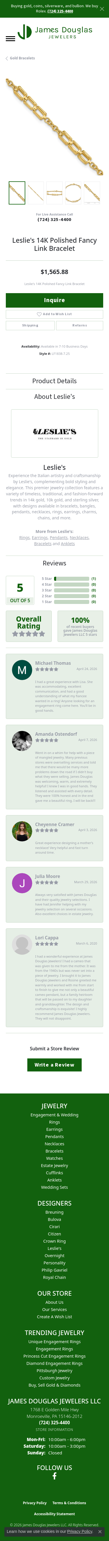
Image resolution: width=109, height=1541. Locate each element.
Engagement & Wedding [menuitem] (54, 1115)
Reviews (54, 563)
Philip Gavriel (54, 1270)
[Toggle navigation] (10, 38)
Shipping (30, 325)
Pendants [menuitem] (54, 1136)
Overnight (54, 1255)
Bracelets (43, 543)
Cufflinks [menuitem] (54, 1172)
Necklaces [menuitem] (54, 1143)
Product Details (54, 381)
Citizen (54, 1234)
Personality (54, 1263)
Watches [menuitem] (54, 1158)
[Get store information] (54, 1429)
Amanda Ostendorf (56, 734)
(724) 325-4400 (54, 219)
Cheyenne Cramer (54, 824)
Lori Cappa (46, 938)
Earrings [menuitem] (54, 1129)
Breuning (54, 1212)
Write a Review (54, 1065)
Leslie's (55, 1248)
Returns (79, 325)
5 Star (47, 578)
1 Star (47, 601)
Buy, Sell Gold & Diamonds (54, 1385)
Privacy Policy (35, 1502)
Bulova (54, 1219)
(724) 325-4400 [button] (60, 11)
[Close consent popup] (100, 1531)
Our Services (54, 1309)
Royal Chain (54, 1277)
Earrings (40, 537)
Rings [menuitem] (54, 1122)
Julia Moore (47, 876)
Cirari (54, 1226)
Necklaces (79, 537)
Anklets (68, 543)
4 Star (47, 584)
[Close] (102, 8)
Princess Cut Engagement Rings (54, 1356)
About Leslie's (54, 397)
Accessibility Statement (54, 1513)
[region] (54, 127)
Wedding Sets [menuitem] (54, 1187)
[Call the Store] (54, 1422)
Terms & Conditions (69, 1502)
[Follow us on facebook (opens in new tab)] (54, 1476)
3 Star (47, 590)
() (94, 578)
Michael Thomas (53, 663)
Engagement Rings (54, 1349)
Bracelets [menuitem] (54, 1151)
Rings (24, 537)
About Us (55, 1302)
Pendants (58, 537)
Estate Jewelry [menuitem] (54, 1165)
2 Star (47, 596)
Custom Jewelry (54, 1378)
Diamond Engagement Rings (54, 1363)
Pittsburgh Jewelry (54, 1370)
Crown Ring (54, 1241)
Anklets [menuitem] (54, 1180)
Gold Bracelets (22, 58)
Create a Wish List (54, 1316)
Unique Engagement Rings (54, 1341)
